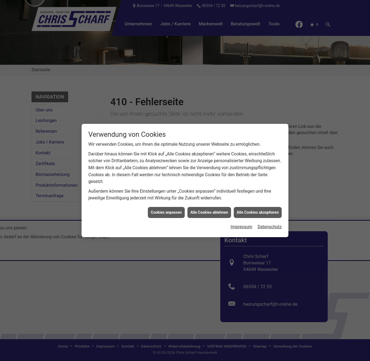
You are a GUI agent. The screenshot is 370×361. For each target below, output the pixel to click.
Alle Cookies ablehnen (209, 210)
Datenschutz (270, 224)
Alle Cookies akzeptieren (258, 210)
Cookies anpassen (166, 210)
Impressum (241, 224)
